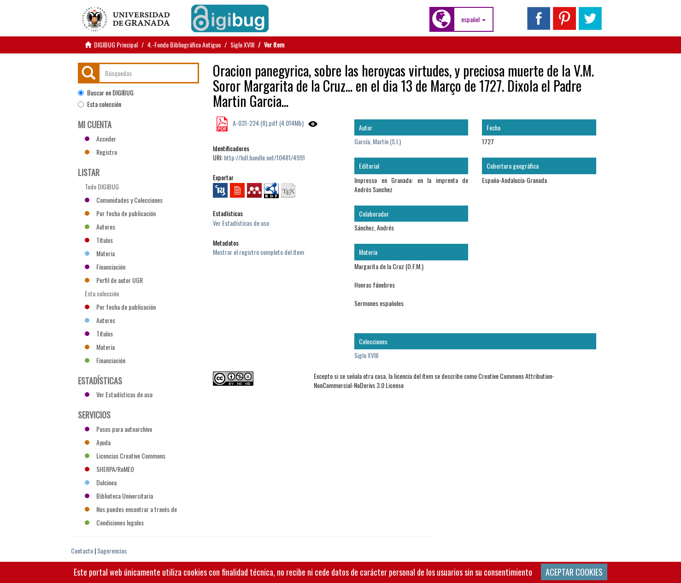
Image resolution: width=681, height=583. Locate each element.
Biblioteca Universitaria (119, 496)
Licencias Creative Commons (125, 455)
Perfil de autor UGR (114, 280)
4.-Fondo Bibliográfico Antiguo (184, 44)
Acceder (100, 138)
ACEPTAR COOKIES (574, 572)
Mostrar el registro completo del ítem (258, 252)
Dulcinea (101, 482)
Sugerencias (112, 550)
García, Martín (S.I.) (377, 141)
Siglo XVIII (242, 44)
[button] (473, 19)
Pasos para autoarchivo (118, 429)
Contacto (82, 550)
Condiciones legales (114, 522)
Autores (100, 226)
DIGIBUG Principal (116, 44)
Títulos (99, 240)
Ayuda (98, 442)
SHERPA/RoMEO (109, 469)
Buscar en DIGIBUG (106, 92)
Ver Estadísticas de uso (241, 223)
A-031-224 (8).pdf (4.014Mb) (267, 123)
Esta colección (99, 104)
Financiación (105, 266)
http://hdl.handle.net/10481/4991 (264, 157)
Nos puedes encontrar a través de (131, 509)
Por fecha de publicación (120, 213)
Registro (101, 152)
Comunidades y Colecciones (124, 200)
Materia (100, 253)
